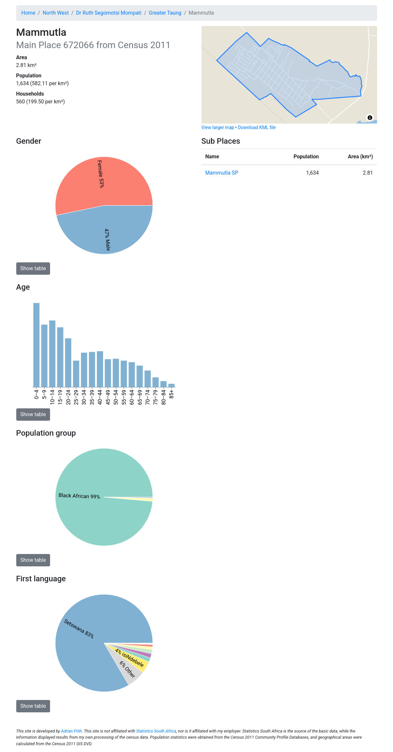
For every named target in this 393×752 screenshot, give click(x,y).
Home (28, 13)
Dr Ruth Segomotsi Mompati (108, 13)
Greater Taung (165, 13)
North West (56, 13)
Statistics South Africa (156, 731)
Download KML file (257, 127)
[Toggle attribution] (370, 118)
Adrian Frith (71, 731)
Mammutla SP (221, 173)
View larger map (218, 127)
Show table (33, 268)
